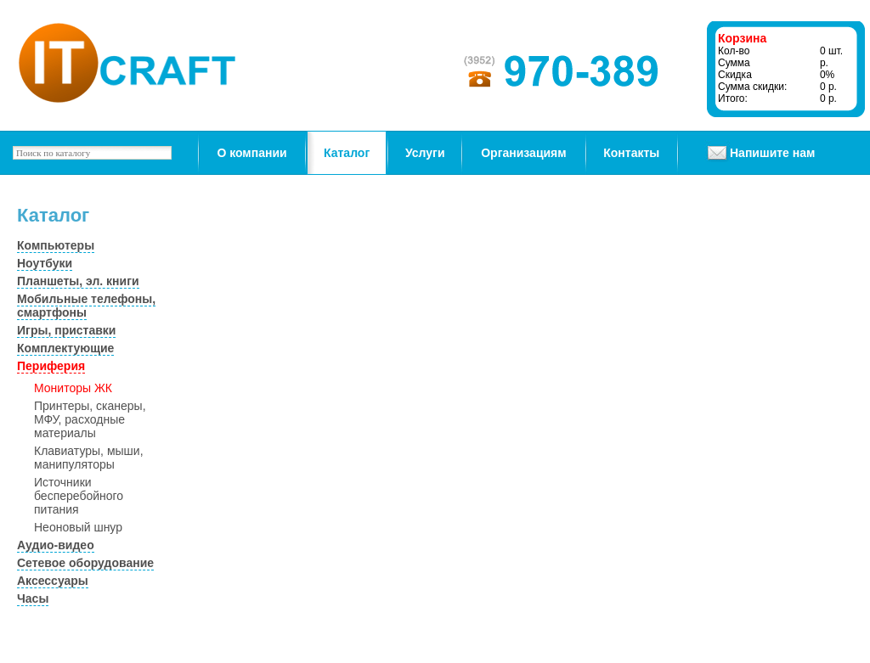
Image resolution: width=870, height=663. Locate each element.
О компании (251, 153)
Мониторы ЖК (73, 388)
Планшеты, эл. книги (78, 281)
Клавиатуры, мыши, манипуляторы (89, 457)
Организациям (523, 153)
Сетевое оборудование (85, 563)
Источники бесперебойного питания (78, 495)
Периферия (51, 366)
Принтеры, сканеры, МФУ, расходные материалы (90, 419)
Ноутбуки (44, 263)
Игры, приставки (66, 330)
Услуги (425, 153)
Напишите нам (772, 153)
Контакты (631, 153)
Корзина (742, 38)
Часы (32, 598)
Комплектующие (65, 348)
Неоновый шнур (78, 527)
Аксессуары (52, 580)
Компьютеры (55, 245)
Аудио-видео (55, 545)
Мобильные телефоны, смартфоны (86, 305)
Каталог (347, 153)
